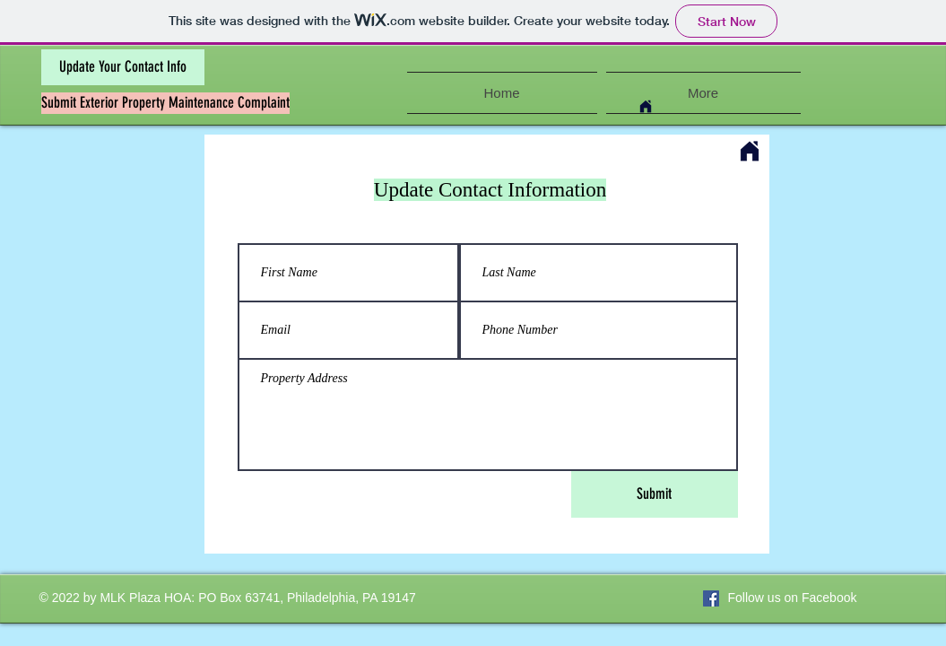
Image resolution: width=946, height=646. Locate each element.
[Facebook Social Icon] (711, 598)
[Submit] (654, 494)
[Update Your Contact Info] (122, 67)
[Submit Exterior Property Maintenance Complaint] (165, 103)
